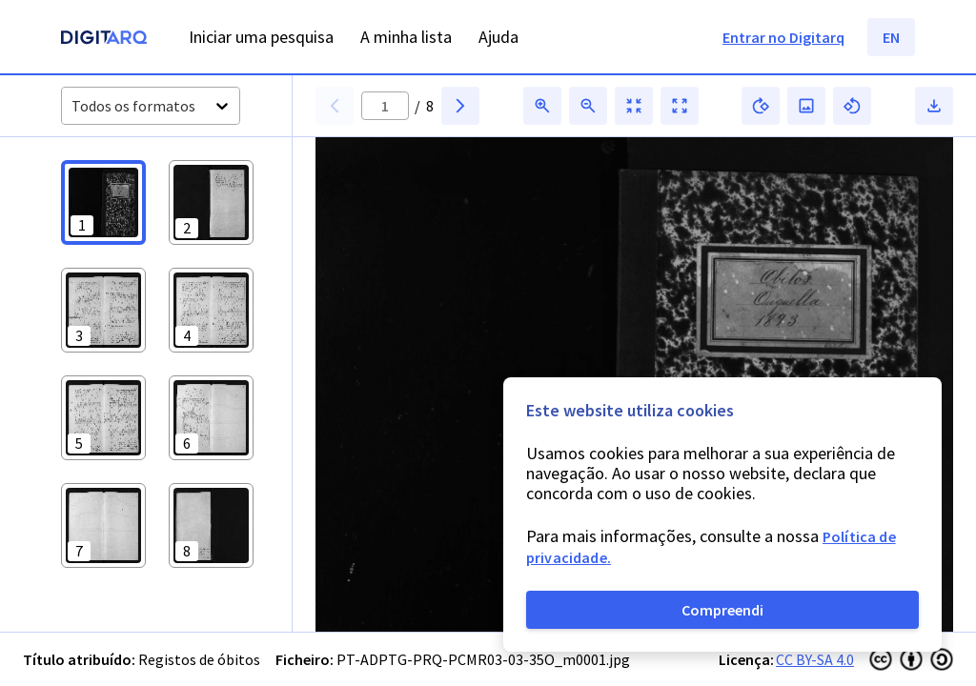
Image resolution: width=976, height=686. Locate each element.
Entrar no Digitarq (783, 37)
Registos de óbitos (199, 659)
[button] (103, 202)
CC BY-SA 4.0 (815, 659)
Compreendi (722, 609)
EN (891, 37)
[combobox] (72, 106)
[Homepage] (104, 40)
